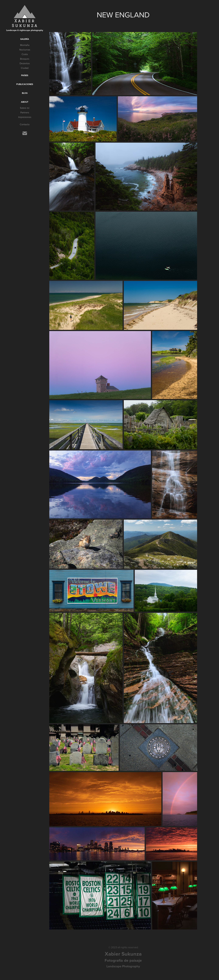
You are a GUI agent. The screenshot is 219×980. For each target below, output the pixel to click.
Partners (24, 112)
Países (24, 75)
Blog (25, 93)
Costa (25, 54)
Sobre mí (24, 108)
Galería (24, 39)
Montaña (24, 45)
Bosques (24, 58)
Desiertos (25, 63)
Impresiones (24, 117)
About (24, 101)
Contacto (25, 124)
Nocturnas (24, 49)
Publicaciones (24, 84)
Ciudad (24, 68)
